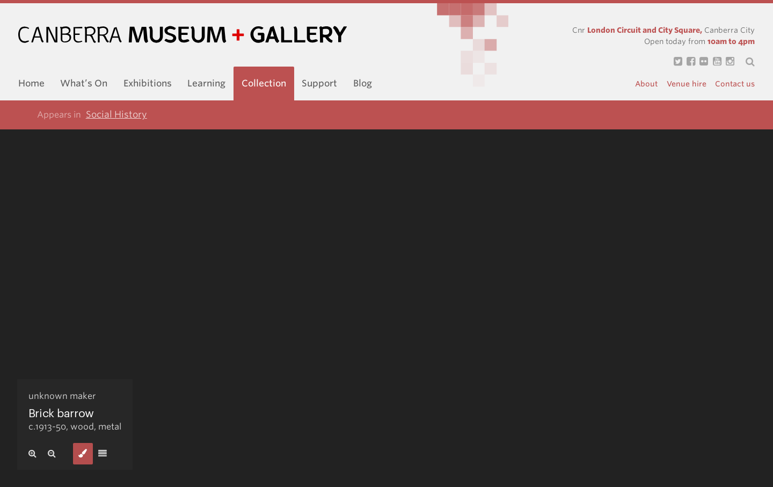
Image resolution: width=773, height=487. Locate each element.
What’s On (83, 83)
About (646, 83)
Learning (206, 83)
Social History (116, 114)
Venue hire (686, 83)
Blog (362, 83)
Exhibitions (147, 83)
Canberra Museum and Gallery (182, 34)
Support (319, 83)
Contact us (735, 83)
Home (31, 83)
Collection (264, 83)
